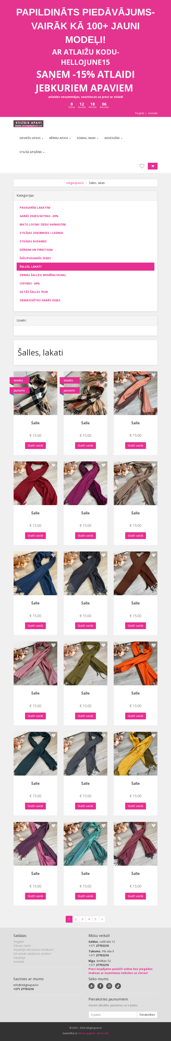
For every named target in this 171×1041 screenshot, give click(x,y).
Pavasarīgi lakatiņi (35, 207)
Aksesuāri (113, 138)
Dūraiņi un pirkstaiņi (36, 250)
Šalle (35, 422)
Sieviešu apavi (31, 138)
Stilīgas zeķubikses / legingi (41, 233)
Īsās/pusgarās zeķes (35, 258)
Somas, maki (87, 138)
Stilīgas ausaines (33, 241)
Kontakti (153, 113)
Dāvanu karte (22, 946)
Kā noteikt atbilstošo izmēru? (32, 954)
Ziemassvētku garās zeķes (40, 300)
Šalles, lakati (30, 266)
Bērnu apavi (60, 138)
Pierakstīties (147, 1015)
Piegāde (139, 113)
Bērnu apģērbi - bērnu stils (93, 1033)
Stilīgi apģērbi (31, 152)
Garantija (19, 958)
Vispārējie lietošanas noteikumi (33, 950)
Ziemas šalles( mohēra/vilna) (43, 275)
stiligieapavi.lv (75, 183)
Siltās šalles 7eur (34, 292)
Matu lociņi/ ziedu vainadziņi (43, 224)
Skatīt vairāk (35, 445)
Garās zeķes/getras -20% (39, 216)
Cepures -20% (30, 283)
